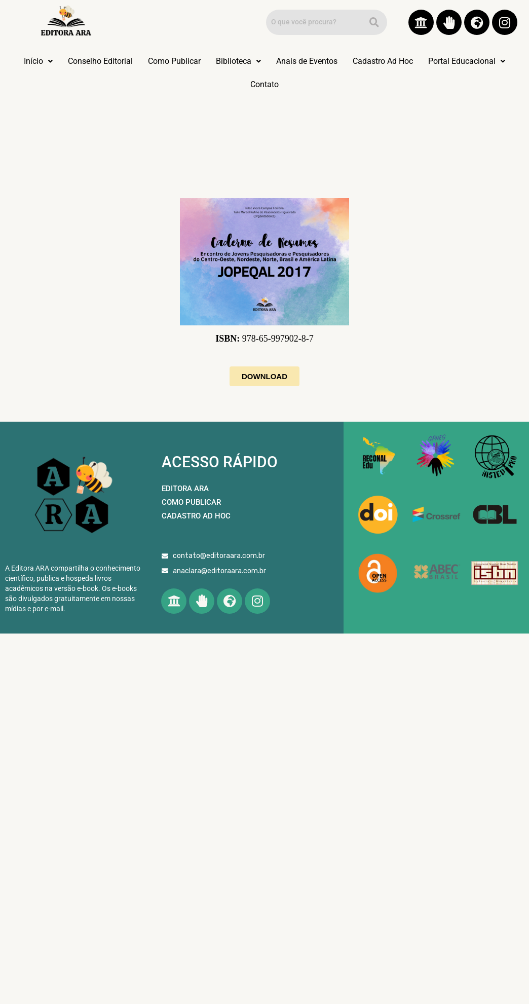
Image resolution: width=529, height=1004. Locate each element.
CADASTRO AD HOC (196, 515)
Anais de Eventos (306, 61)
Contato (264, 84)
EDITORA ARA (185, 488)
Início (38, 61)
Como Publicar (174, 61)
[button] (38, 61)
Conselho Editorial (100, 61)
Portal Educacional (466, 61)
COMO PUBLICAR (191, 502)
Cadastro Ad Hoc (383, 61)
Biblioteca (238, 61)
